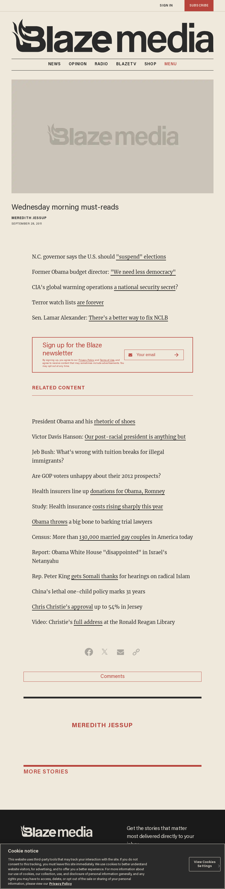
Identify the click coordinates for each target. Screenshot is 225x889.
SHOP (150, 64)
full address (88, 622)
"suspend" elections (141, 257)
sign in (166, 5)
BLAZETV (126, 64)
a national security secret (145, 287)
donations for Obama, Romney (127, 491)
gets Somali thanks (94, 576)
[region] (112, 866)
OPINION (78, 64)
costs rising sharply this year (127, 506)
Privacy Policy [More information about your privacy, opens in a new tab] (60, 883)
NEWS (54, 64)
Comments (112, 676)
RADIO (101, 64)
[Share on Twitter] (104, 652)
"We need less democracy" (143, 272)
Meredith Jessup (29, 218)
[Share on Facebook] (89, 652)
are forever (90, 302)
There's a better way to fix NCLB (128, 318)
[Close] (219, 865)
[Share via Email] (120, 652)
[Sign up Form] (154, 355)
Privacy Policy (86, 360)
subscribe (199, 5)
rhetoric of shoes (114, 421)
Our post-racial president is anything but (135, 437)
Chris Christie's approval (62, 607)
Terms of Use (107, 360)
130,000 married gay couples (114, 537)
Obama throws (50, 522)
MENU (170, 64)
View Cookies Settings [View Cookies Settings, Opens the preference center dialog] (205, 864)
